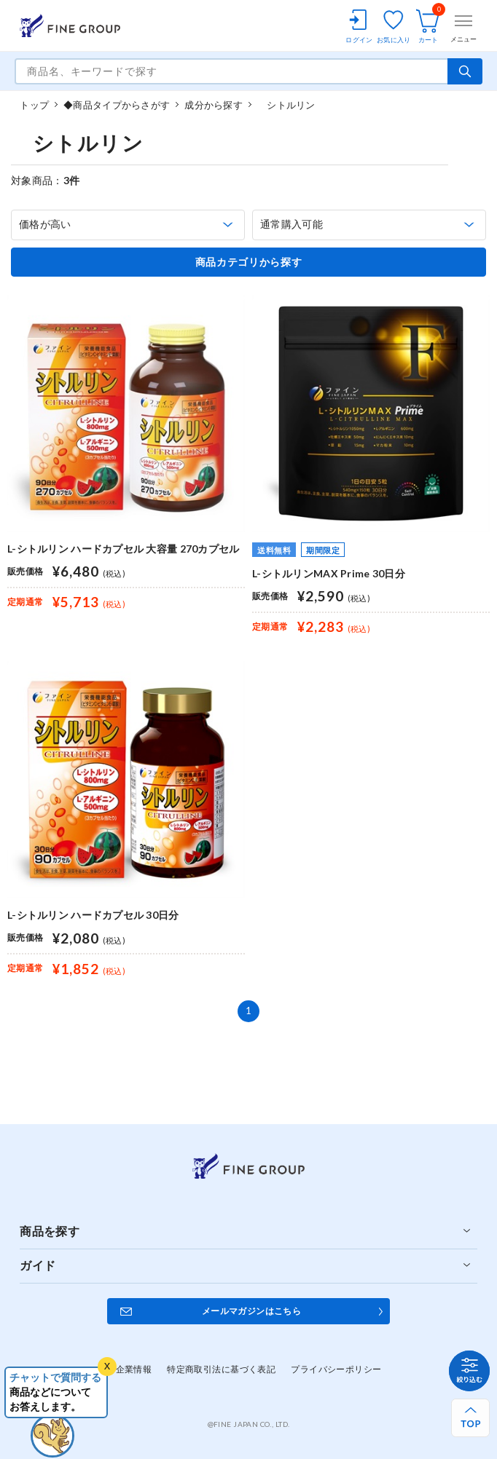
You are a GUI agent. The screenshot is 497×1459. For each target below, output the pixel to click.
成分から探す (213, 105)
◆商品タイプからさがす (116, 105)
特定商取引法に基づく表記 (221, 1369)
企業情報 (134, 1369)
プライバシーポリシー (336, 1369)
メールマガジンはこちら (251, 1310)
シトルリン (286, 105)
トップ (34, 105)
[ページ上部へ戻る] (470, 1418)
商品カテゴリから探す (248, 262)
